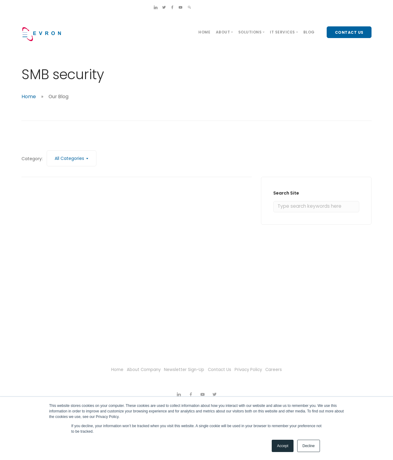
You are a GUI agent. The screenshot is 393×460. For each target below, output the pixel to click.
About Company (136, 369)
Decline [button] (308, 446)
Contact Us (222, 369)
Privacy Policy (257, 369)
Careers (287, 369)
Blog (309, 32)
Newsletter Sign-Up (181, 369)
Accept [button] (282, 446)
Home (204, 32)
